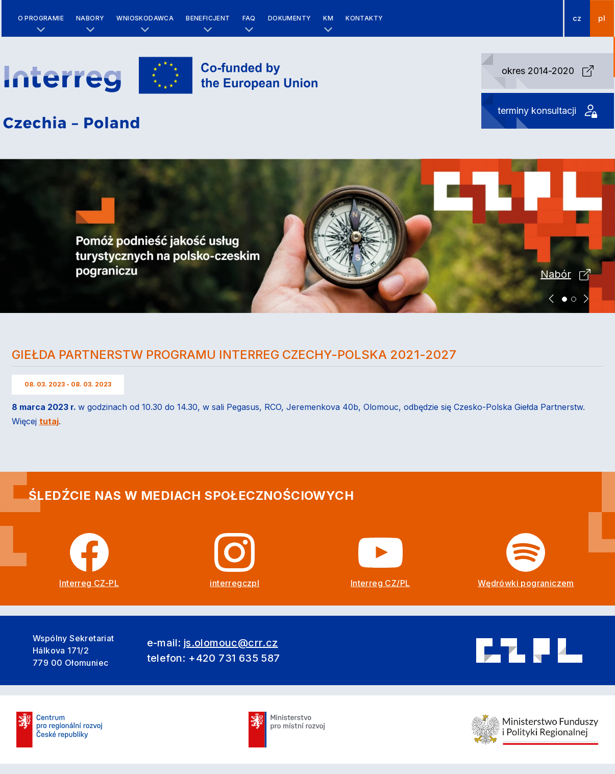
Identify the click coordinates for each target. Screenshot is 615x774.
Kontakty (364, 18)
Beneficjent (208, 18)
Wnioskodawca (145, 18)
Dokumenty (289, 18)
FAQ (249, 18)
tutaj (49, 421)
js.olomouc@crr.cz (231, 643)
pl (601, 18)
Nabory (90, 18)
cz (577, 18)
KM (328, 18)
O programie (41, 18)
